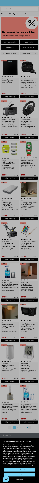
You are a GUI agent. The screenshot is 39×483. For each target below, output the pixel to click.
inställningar (14, 461)
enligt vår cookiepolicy (13, 448)
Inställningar (19, 479)
